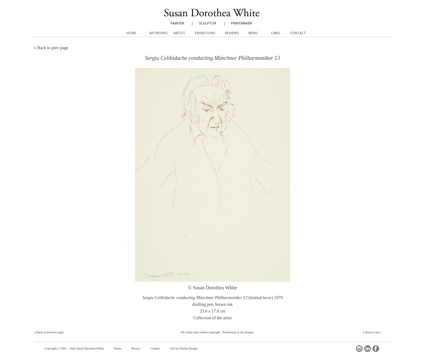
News (253, 33)
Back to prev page (52, 48)
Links (275, 33)
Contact (155, 348)
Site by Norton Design (183, 348)
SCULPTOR (207, 23)
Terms (117, 348)
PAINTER (177, 23)
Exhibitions (205, 33)
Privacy (136, 348)
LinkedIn (367, 348)
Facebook (375, 348)
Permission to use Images (238, 332)
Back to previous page (50, 332)
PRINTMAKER (241, 23)
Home (131, 33)
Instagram (359, 348)
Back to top (372, 332)
